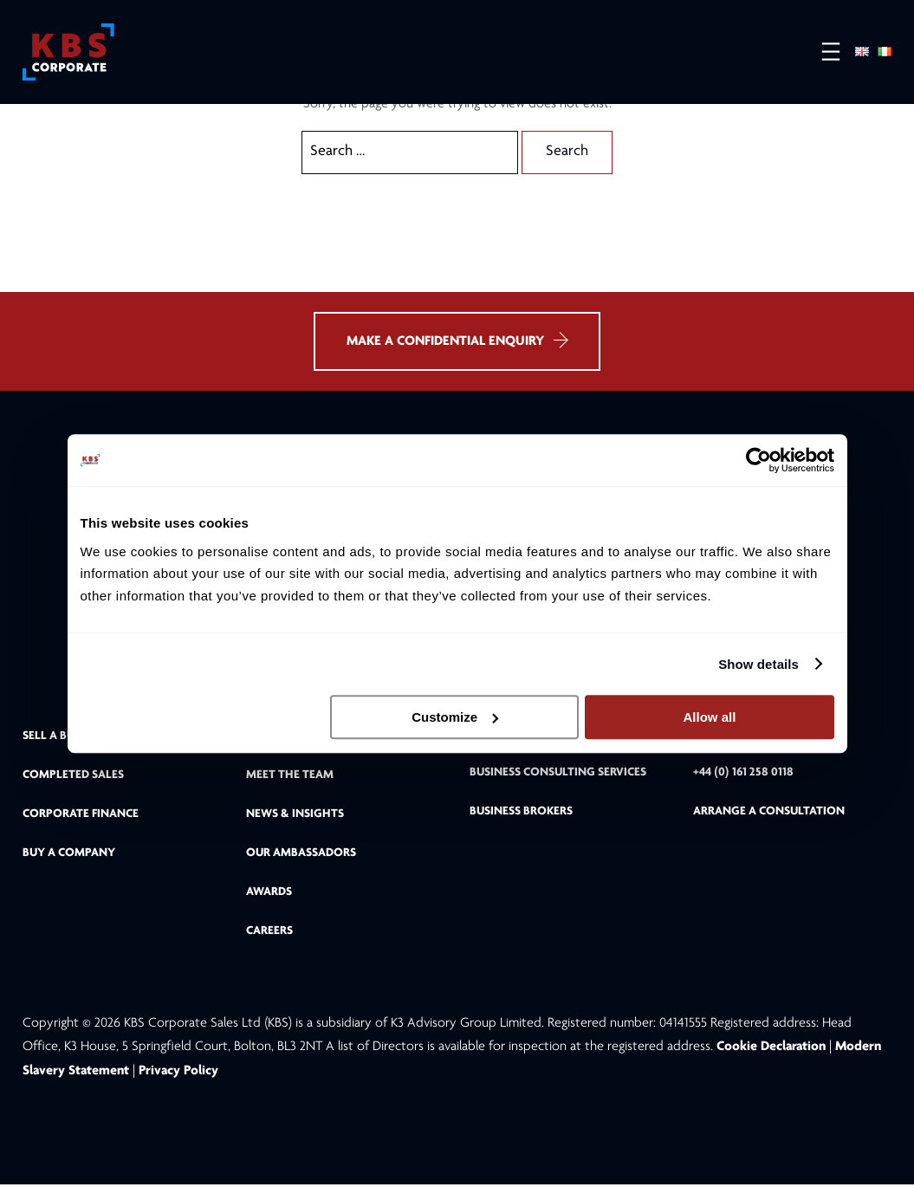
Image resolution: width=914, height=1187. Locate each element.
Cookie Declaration (772, 1049)
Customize (455, 717)
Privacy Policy (178, 1073)
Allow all (710, 717)
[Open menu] (822, 52)
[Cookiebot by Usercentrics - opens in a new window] (758, 460)
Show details (758, 664)
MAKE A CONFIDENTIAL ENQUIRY (457, 342)
